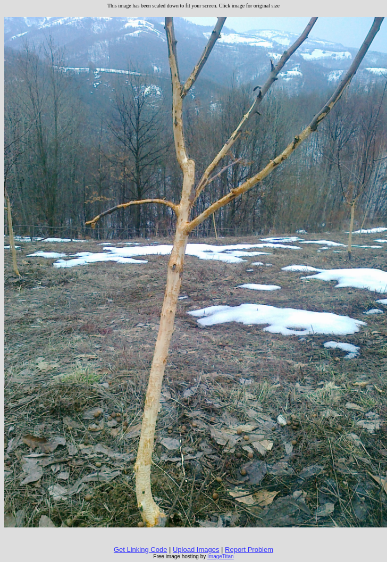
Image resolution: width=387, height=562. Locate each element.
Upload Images (196, 549)
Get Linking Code (140, 549)
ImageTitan (220, 556)
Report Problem (249, 549)
